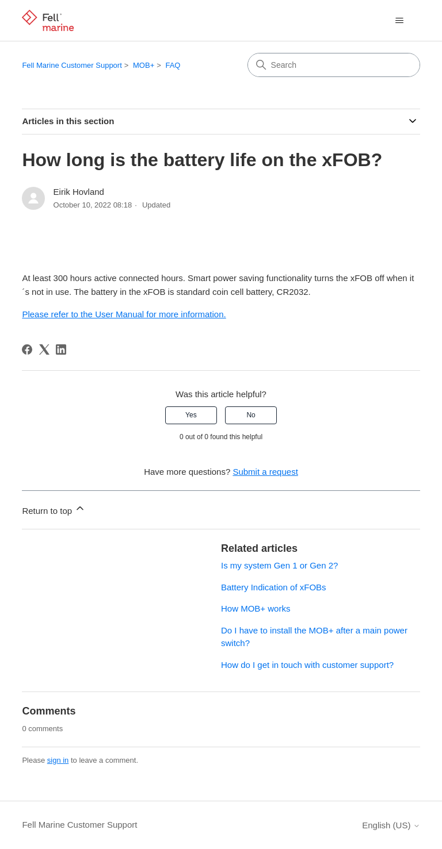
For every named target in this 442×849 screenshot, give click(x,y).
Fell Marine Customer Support (71, 65)
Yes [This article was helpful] (191, 415)
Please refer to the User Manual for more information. (124, 314)
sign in (58, 760)
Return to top (54, 509)
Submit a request (265, 472)
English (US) (391, 825)
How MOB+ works (255, 608)
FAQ (172, 65)
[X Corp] (44, 349)
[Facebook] (27, 349)
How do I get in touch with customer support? (307, 665)
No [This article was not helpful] (250, 415)
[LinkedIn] (61, 349)
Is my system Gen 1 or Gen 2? (279, 565)
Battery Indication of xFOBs (273, 587)
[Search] (334, 64)
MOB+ (143, 65)
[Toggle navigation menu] (399, 20)
